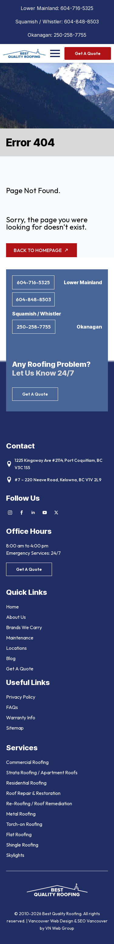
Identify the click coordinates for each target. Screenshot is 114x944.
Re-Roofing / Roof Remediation (39, 803)
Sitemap (15, 728)
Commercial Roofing (27, 762)
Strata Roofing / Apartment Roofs (42, 772)
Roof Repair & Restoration (33, 793)
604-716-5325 (76, 8)
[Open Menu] (55, 53)
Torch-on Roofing (24, 824)
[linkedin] (33, 512)
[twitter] (56, 512)
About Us (16, 617)
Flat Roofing (19, 834)
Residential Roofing (26, 783)
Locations (16, 648)
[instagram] (10, 512)
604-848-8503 (81, 22)
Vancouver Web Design (51, 921)
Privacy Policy (20, 697)
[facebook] (22, 512)
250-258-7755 (70, 35)
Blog (11, 658)
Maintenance (19, 638)
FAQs (12, 707)
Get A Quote (19, 669)
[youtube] (45, 512)
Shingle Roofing (22, 845)
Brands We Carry (24, 627)
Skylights (15, 855)
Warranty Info (20, 717)
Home (12, 607)
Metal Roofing (21, 814)
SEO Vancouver (93, 921)
